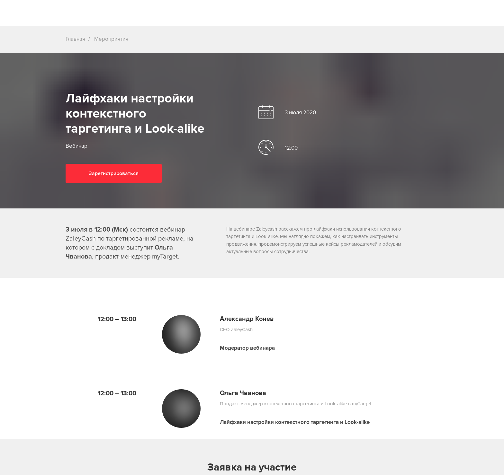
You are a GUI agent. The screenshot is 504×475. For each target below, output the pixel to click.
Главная (75, 39)
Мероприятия (111, 39)
